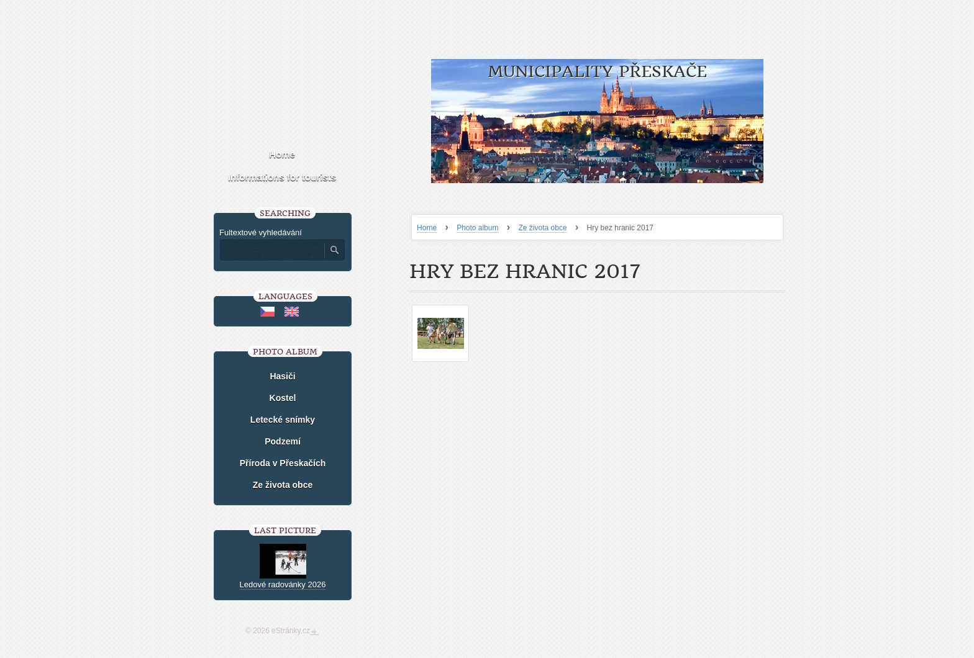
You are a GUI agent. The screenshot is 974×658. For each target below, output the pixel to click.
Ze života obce (543, 227)
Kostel (283, 398)
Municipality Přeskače (597, 71)
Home (427, 227)
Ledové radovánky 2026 (283, 584)
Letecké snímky (282, 420)
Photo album (477, 227)
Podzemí (283, 441)
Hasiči (282, 376)
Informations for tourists (282, 177)
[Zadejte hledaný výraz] (271, 250)
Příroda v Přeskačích (283, 463)
